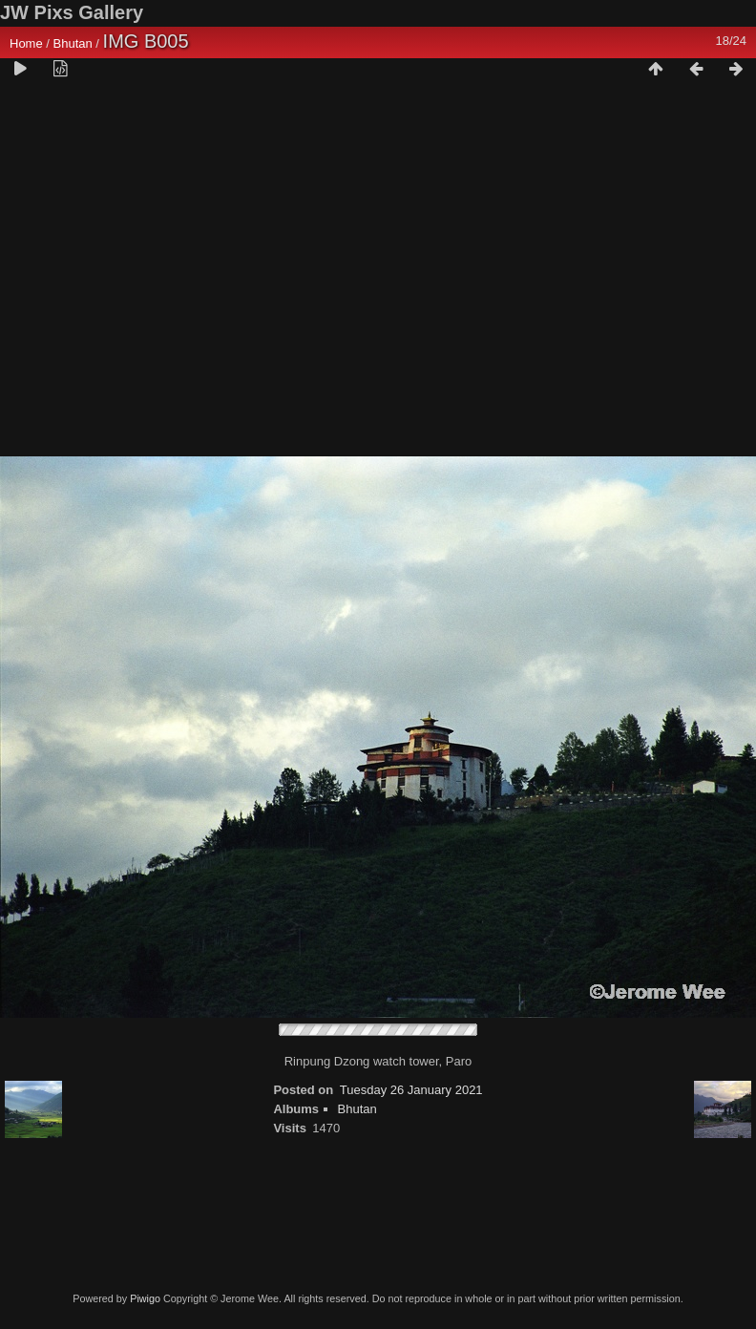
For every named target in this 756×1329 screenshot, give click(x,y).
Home (26, 43)
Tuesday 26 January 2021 (411, 1090)
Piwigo (145, 1298)
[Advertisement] (179, 275)
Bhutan (73, 43)
